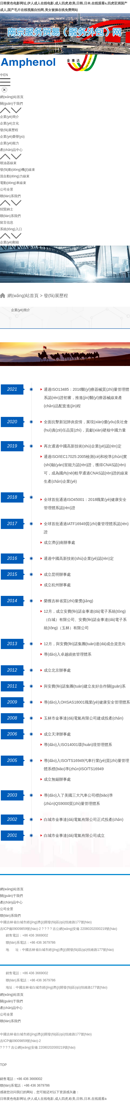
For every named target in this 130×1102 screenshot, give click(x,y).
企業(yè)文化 (9, 123)
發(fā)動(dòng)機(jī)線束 (17, 170)
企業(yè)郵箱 (9, 242)
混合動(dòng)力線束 (14, 176)
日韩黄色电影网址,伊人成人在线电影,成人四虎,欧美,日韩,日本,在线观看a (53, 1099)
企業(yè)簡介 (9, 117)
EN (5, 75)
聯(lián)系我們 (10, 196)
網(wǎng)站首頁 (11, 97)
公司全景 (6, 189)
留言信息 (6, 222)
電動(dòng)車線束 (13, 183)
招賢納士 (6, 209)
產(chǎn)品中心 (11, 150)
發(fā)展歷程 (9, 130)
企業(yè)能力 (9, 143)
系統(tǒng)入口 (11, 229)
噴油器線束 (8, 163)
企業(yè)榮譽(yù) (12, 137)
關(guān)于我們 (11, 103)
